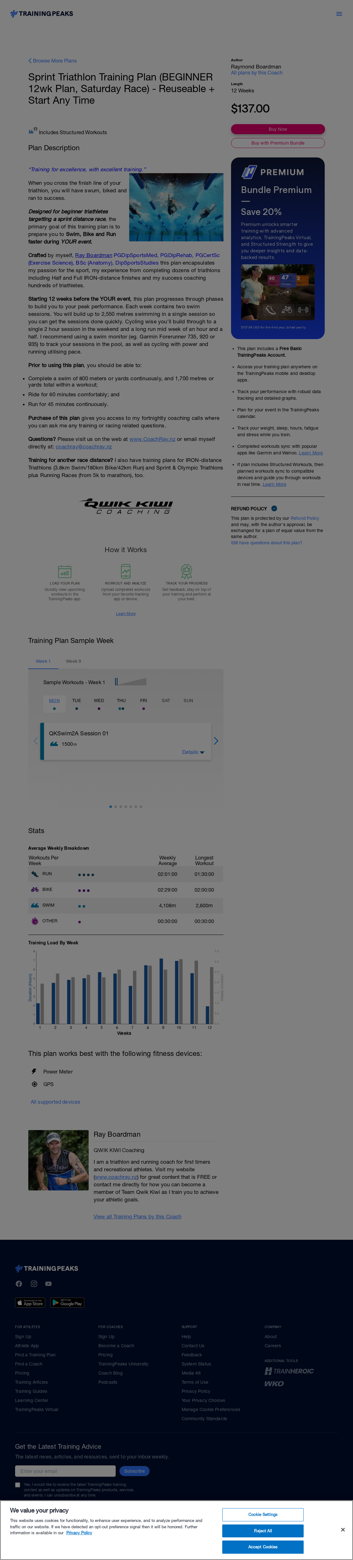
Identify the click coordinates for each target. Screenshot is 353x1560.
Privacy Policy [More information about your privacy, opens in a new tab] (79, 1543)
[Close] (343, 1540)
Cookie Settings (263, 1525)
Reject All (263, 1542)
